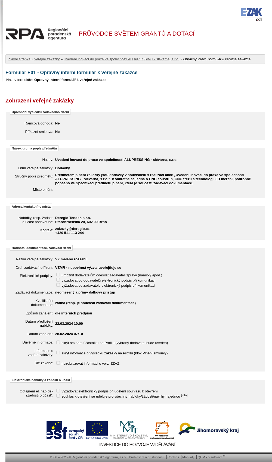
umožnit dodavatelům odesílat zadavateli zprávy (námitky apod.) (109, 275)
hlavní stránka (19, 59)
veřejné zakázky (47, 59)
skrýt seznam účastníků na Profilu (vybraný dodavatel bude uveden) (112, 343)
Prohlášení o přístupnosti (146, 457)
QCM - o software (210, 457)
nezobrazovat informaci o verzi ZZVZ (87, 363)
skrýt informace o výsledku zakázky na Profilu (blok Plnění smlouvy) (112, 353)
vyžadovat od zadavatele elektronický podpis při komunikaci (105, 285)
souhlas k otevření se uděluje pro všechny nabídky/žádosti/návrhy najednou (121, 396)
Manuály (188, 457)
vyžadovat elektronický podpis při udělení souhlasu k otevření (107, 391)
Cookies (173, 457)
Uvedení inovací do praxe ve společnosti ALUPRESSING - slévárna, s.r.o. (121, 59)
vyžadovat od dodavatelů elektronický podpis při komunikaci (105, 280)
